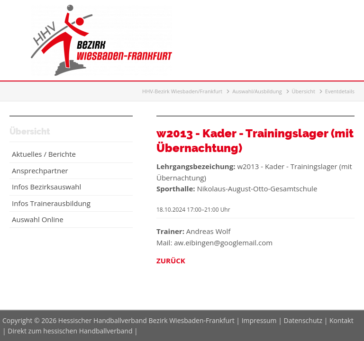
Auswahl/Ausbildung (257, 91)
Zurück (170, 260)
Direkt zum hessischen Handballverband (70, 330)
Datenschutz (303, 320)
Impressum (259, 320)
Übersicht (303, 91)
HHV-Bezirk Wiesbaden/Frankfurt (182, 91)
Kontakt (341, 320)
